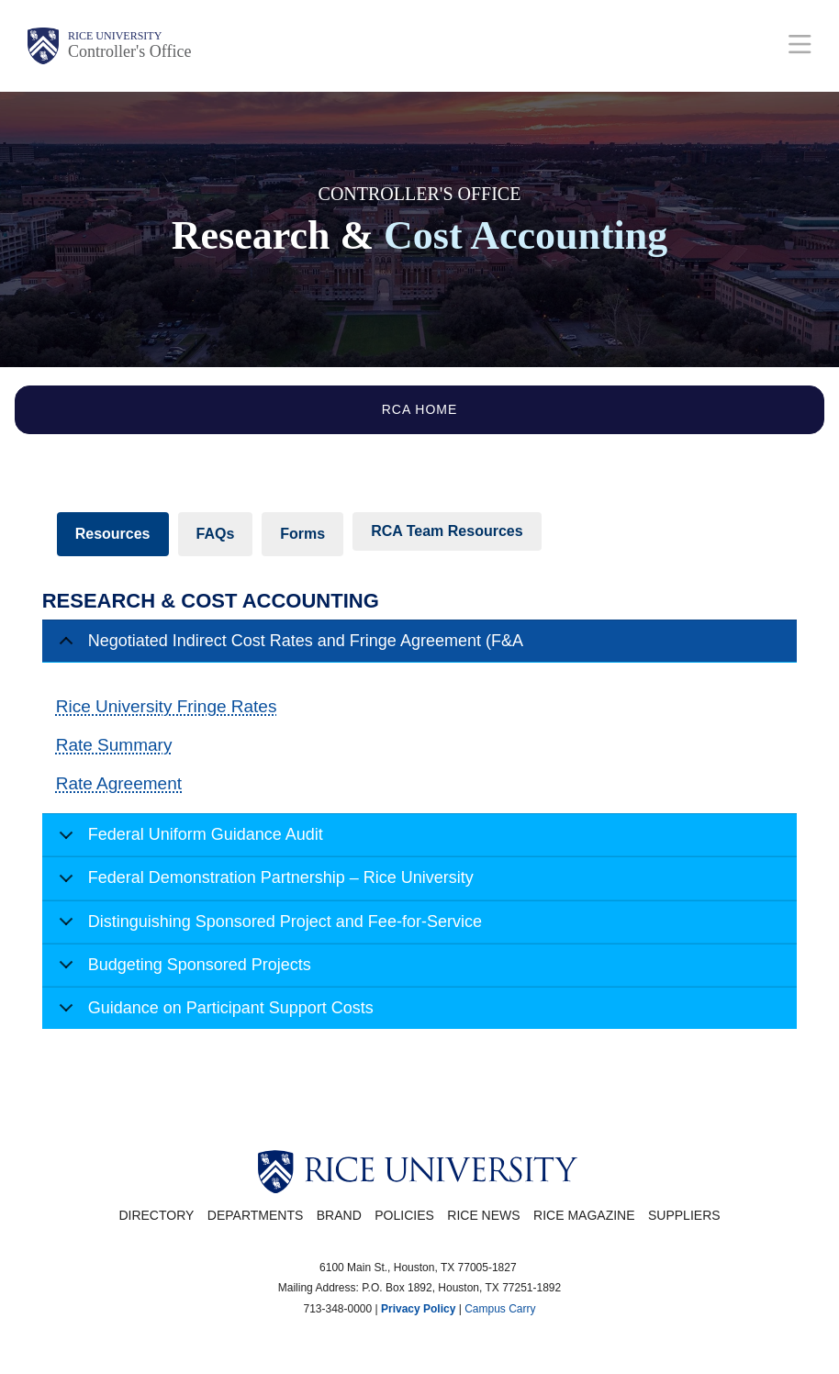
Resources (113, 534)
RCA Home (420, 409)
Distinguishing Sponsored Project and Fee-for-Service (267, 928)
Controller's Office (129, 51)
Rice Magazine (583, 1215)
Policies (404, 1215)
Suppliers (684, 1215)
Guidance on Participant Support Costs (213, 1014)
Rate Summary (114, 744)
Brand (339, 1215)
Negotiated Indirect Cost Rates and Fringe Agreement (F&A (287, 647)
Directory (156, 1215)
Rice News (483, 1215)
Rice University (115, 35)
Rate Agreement (119, 783)
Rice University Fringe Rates (166, 706)
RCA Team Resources (446, 531)
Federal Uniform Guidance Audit (187, 840)
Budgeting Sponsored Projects (181, 971)
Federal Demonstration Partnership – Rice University (263, 883)
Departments (255, 1215)
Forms (302, 534)
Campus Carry (499, 1308)
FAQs (215, 534)
